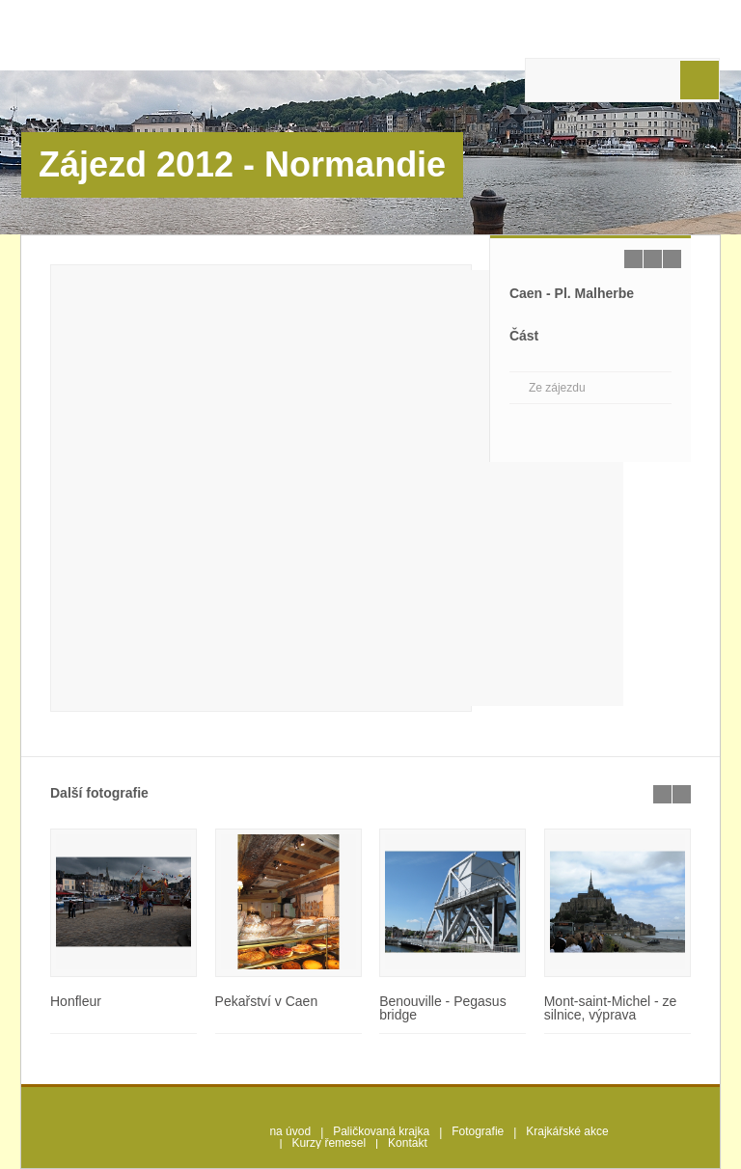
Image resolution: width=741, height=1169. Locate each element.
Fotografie (478, 1131)
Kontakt (407, 1143)
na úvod (290, 1131)
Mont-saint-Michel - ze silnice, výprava (610, 1007)
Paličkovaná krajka (381, 1131)
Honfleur (75, 1001)
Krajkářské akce (567, 1131)
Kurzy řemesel (328, 1143)
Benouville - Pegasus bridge (443, 1007)
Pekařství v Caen (266, 1001)
